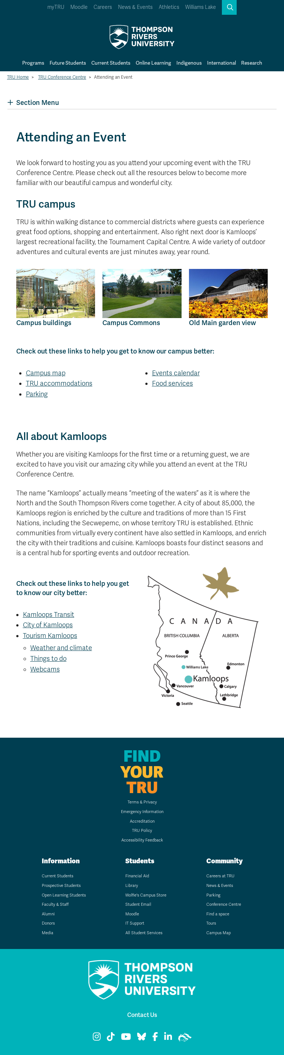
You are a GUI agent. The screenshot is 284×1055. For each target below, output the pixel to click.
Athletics (169, 7)
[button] (229, 7)
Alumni (48, 914)
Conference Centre (223, 904)
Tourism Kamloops (50, 636)
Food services (172, 383)
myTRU (55, 7)
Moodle (79, 7)
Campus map (45, 373)
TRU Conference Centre (62, 77)
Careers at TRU (220, 876)
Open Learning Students (64, 895)
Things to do (48, 659)
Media (47, 933)
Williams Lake (200, 7)
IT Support (134, 923)
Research (251, 62)
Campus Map (218, 933)
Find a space (217, 914)
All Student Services (143, 933)
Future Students (68, 62)
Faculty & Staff (55, 904)
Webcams (45, 669)
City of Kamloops (48, 625)
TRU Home (18, 77)
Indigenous (189, 62)
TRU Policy (142, 830)
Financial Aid (137, 876)
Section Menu (33, 102)
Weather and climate (61, 648)
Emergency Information (142, 811)
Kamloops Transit (48, 615)
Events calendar (176, 373)
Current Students (111, 62)
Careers (103, 7)
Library (131, 885)
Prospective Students (61, 885)
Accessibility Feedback (142, 840)
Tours (211, 923)
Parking (37, 394)
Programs (33, 62)
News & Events (135, 7)
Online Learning (153, 62)
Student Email (138, 904)
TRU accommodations (59, 383)
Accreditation (142, 821)
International (221, 62)
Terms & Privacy (142, 802)
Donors (48, 923)
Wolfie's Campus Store (145, 895)
